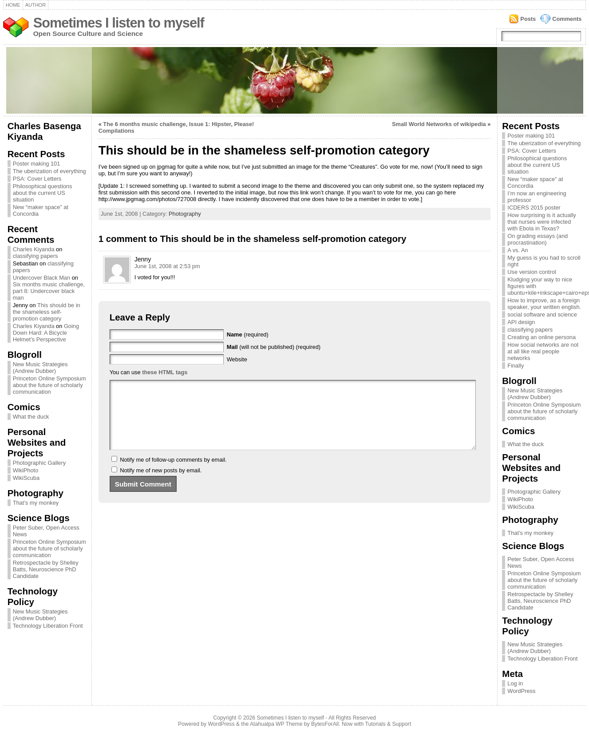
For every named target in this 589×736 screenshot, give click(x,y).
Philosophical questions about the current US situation (42, 193)
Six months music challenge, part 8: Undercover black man (49, 291)
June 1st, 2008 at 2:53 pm (167, 266)
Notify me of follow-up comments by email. (173, 473)
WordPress (521, 691)
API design (521, 322)
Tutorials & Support (388, 724)
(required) (248, 334)
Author (35, 5)
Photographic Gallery (39, 462)
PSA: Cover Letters (37, 178)
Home (13, 5)
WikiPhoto (26, 470)
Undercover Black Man (41, 277)
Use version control (531, 272)
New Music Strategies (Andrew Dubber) (40, 367)
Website (237, 359)
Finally (515, 365)
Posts (528, 19)
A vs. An (517, 250)
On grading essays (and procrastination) (537, 239)
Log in (515, 683)
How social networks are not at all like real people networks (542, 351)
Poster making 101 (36, 163)
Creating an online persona (541, 337)
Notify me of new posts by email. (161, 483)
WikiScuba (26, 478)
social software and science (542, 314)
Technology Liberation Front (48, 625)
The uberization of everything (49, 171)
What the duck (31, 416)
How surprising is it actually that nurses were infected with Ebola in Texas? (541, 222)
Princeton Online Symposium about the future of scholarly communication (49, 385)
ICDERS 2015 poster (534, 207)
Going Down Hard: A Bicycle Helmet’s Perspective (46, 333)
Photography (185, 213)
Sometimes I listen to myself (118, 23)
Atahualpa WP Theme (276, 724)
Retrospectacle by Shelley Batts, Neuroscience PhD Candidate (46, 569)
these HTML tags (164, 372)
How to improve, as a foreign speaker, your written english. (544, 303)
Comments (566, 19)
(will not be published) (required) (273, 347)
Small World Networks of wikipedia (439, 124)
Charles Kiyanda (34, 249)
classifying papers (35, 256)
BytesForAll (325, 724)
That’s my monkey (36, 502)
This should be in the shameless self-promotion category (46, 312)
